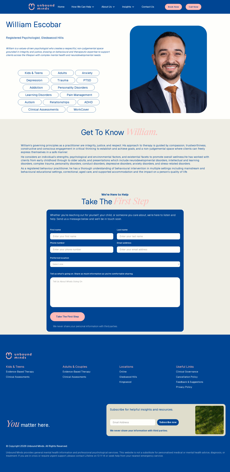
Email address (124, 245)
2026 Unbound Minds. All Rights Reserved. (44, 446)
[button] (83, 7)
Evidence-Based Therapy (20, 371)
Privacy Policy (184, 387)
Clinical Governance (187, 371)
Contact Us (148, 6)
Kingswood (125, 382)
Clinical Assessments (18, 376)
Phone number (57, 245)
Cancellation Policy (187, 376)
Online (123, 371)
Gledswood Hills (128, 376)
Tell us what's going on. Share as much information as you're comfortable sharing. (91, 276)
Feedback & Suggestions (189, 382)
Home (61, 6)
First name (55, 232)
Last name (122, 232)
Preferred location (59, 260)
